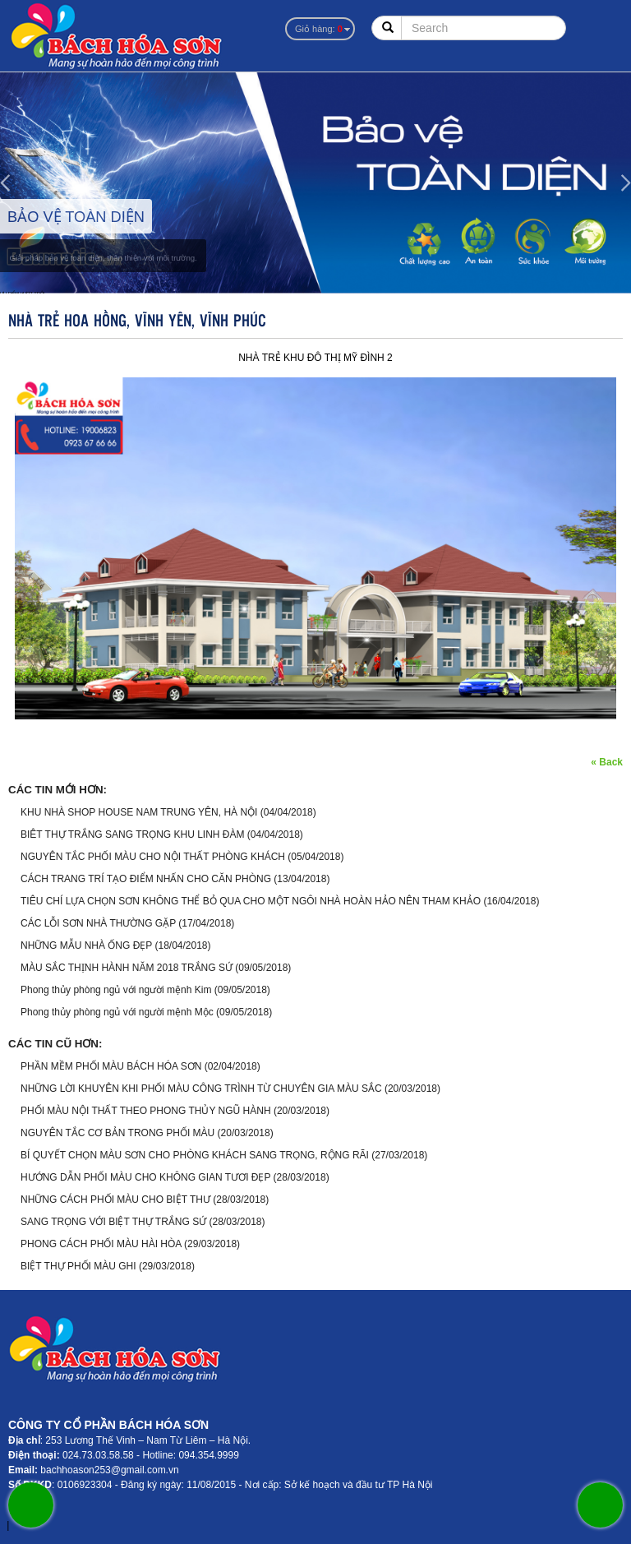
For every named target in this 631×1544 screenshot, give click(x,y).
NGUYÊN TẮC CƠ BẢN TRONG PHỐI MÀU (119, 1133)
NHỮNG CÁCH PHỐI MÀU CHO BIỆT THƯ (115, 1199)
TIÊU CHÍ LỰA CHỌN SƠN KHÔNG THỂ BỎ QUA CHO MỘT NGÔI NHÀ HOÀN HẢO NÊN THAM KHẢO (251, 901)
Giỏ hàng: (319, 29)
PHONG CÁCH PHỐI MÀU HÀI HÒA (101, 1244)
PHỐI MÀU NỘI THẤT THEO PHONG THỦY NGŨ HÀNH (146, 1110)
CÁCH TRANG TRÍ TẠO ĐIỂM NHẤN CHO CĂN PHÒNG (146, 879)
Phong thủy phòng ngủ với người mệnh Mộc (117, 1012)
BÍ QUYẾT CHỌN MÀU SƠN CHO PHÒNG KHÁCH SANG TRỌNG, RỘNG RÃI (195, 1155)
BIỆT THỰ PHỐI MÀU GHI (78, 1266)
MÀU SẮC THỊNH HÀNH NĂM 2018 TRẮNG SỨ (127, 967)
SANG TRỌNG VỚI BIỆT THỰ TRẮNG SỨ (113, 1221)
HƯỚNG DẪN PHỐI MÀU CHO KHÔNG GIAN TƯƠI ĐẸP (145, 1177)
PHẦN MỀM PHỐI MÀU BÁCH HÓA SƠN (111, 1066)
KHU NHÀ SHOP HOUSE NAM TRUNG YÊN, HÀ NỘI (139, 812)
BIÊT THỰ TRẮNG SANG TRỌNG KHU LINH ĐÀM (132, 834)
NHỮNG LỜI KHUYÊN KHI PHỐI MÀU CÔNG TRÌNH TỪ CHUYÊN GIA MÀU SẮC (201, 1088)
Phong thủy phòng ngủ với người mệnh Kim (116, 990)
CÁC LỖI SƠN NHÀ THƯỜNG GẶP (98, 923)
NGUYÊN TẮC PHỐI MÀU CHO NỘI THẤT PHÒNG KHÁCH (153, 856)
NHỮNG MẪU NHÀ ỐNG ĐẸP (86, 945)
